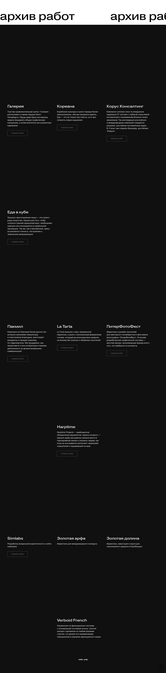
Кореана (66, 106)
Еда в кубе (17, 212)
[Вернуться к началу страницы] (161, 667)
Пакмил (15, 326)
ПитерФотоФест (124, 326)
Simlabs (15, 538)
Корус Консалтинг (125, 106)
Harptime (66, 426)
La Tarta (64, 326)
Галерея (15, 106)
